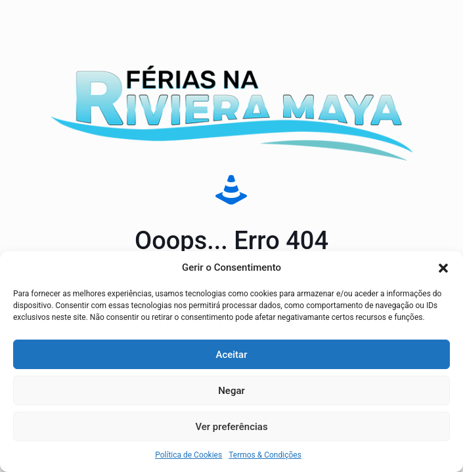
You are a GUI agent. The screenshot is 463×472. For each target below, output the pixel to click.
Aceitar (231, 355)
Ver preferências (231, 427)
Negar (231, 391)
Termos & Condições (265, 455)
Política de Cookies (188, 455)
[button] (443, 268)
